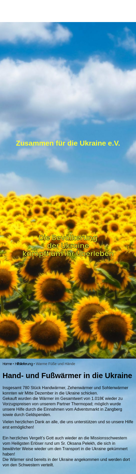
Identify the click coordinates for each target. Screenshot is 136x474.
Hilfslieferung (24, 363)
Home (7, 363)
